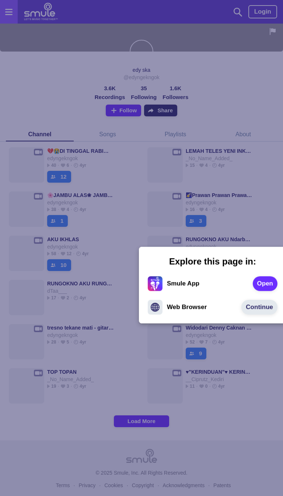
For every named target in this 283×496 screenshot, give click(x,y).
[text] (194, 246)
